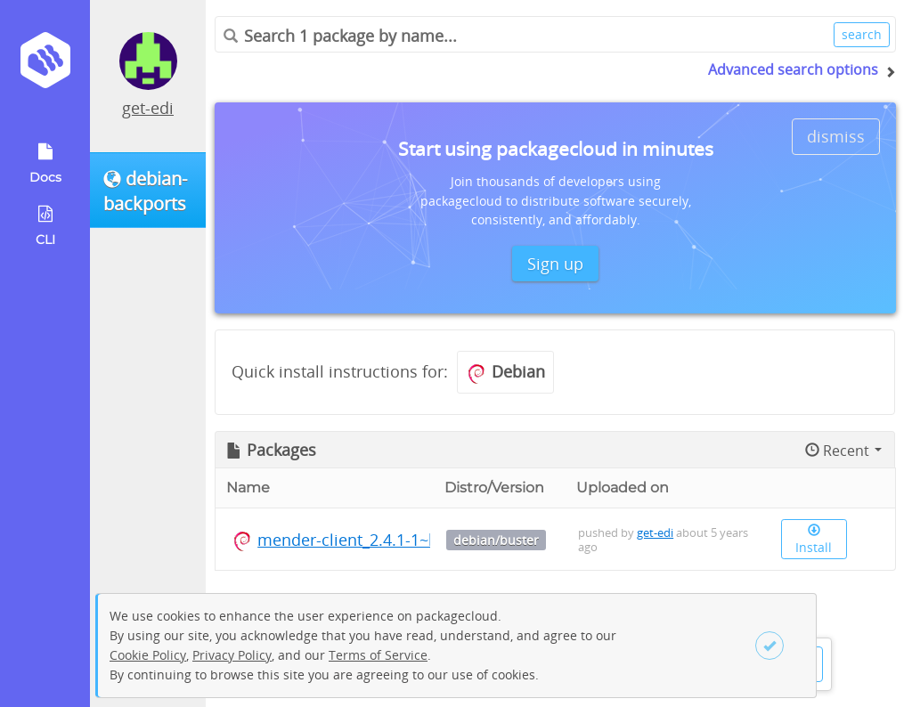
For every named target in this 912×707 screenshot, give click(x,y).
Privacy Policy (232, 654)
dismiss (836, 136)
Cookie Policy (148, 654)
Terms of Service (378, 654)
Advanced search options (793, 69)
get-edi (148, 107)
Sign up (555, 263)
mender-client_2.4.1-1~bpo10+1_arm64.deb (419, 539)
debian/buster (496, 540)
